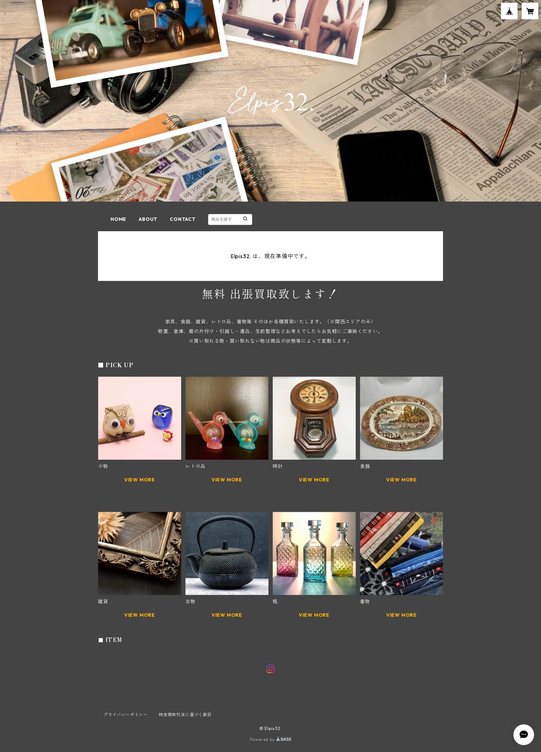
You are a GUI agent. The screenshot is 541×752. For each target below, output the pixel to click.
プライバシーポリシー (126, 714)
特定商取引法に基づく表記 (185, 714)
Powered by (271, 739)
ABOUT (148, 219)
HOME (118, 219)
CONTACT (183, 219)
